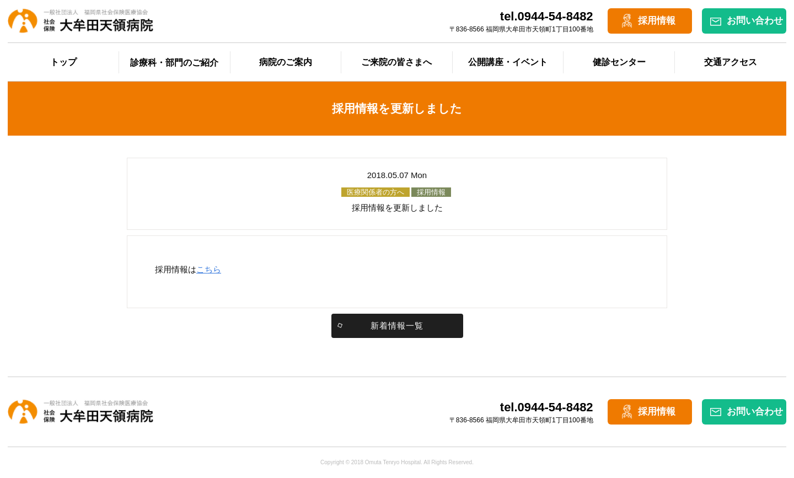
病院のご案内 (285, 62)
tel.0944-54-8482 (546, 16)
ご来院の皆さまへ (396, 62)
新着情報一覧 (397, 325)
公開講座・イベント (508, 62)
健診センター (619, 62)
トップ (63, 62)
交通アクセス (730, 62)
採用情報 (656, 20)
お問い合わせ (755, 20)
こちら (208, 269)
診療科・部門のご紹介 (174, 62)
